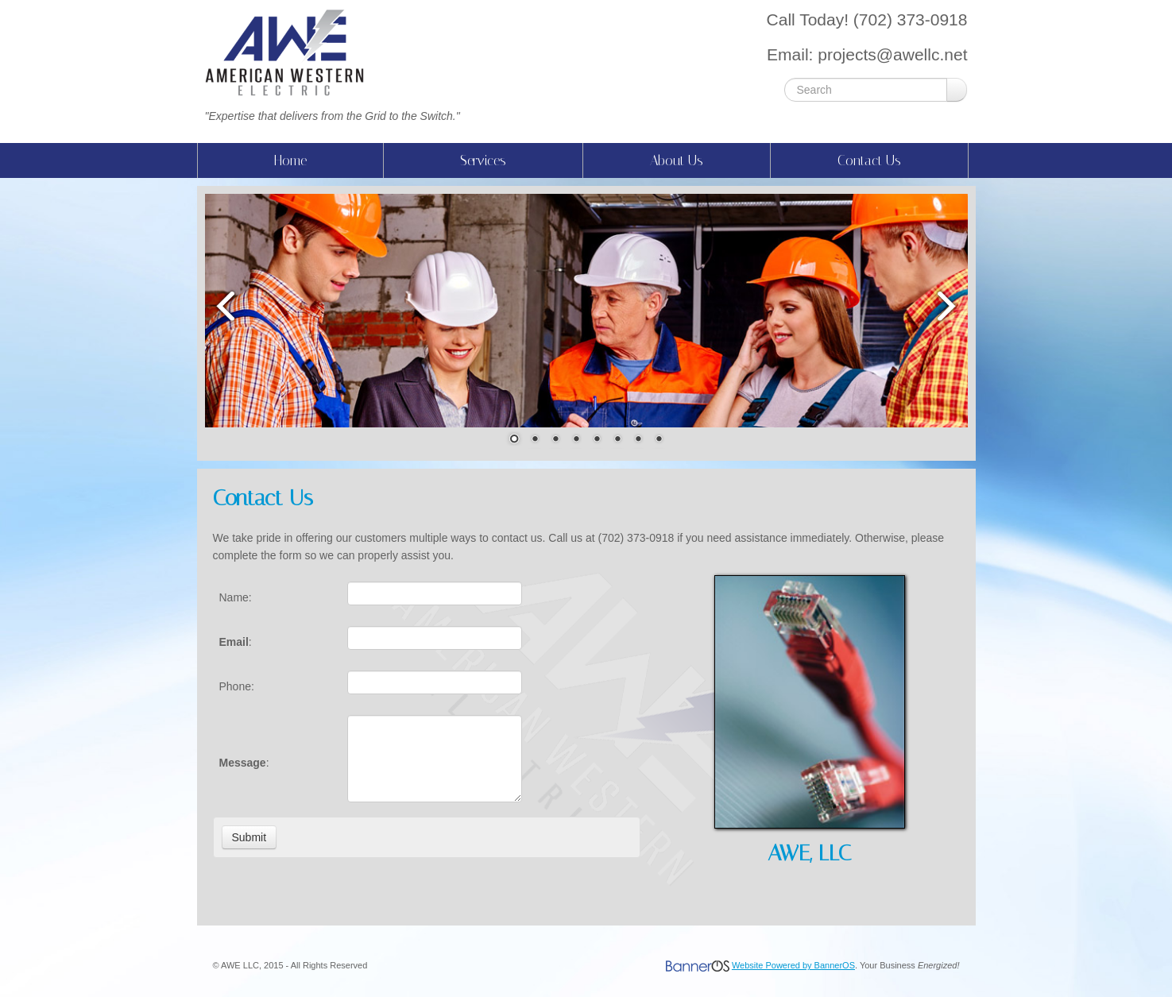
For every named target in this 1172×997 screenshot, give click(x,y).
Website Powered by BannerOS (793, 965)
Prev (225, 305)
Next (948, 305)
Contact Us (869, 160)
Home (290, 160)
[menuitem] (290, 160)
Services (483, 160)
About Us (676, 160)
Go (956, 90)
